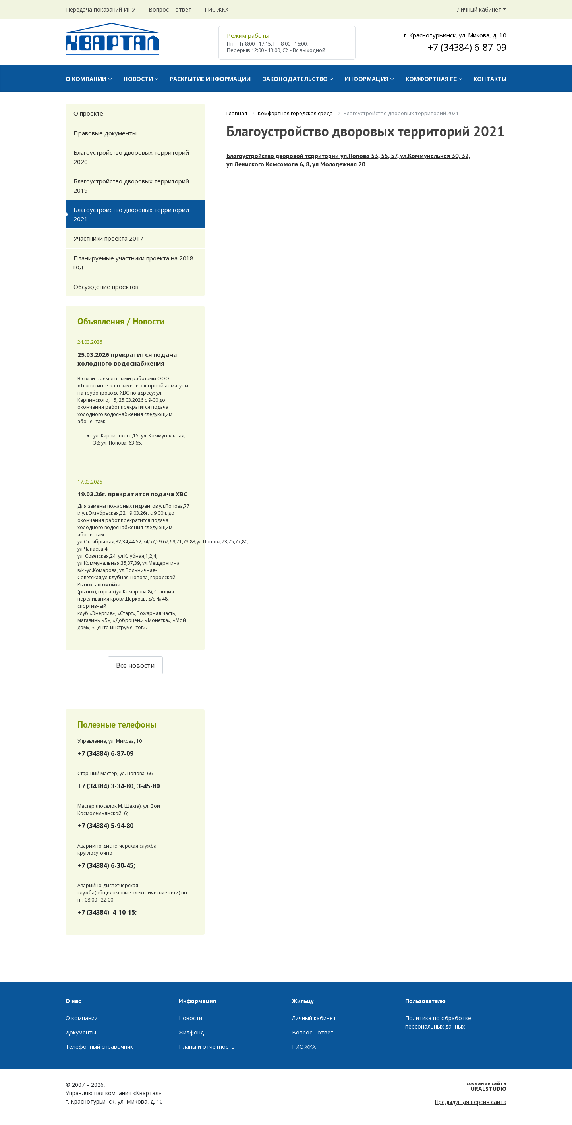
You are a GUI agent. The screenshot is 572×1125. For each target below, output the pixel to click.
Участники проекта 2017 (108, 238)
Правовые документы (105, 133)
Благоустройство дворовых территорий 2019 (131, 185)
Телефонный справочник (99, 1046)
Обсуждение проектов (106, 287)
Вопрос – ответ (170, 9)
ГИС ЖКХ (216, 9)
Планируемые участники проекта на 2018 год (133, 262)
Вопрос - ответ (313, 1032)
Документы (81, 1032)
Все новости (135, 665)
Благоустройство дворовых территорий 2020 (131, 157)
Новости (190, 1018)
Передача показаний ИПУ (100, 9)
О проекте (88, 113)
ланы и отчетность (209, 1046)
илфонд (193, 1032)
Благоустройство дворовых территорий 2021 (131, 214)
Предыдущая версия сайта (470, 1102)
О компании (82, 1018)
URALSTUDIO (455, 1086)
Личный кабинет (479, 9)
